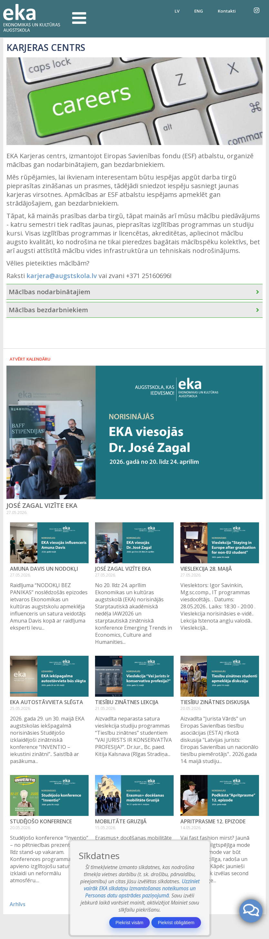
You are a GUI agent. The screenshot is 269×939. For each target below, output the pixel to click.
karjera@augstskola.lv (61, 275)
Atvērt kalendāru (30, 359)
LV (177, 11)
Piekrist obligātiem (176, 922)
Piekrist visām (129, 922)
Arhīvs (17, 904)
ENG (198, 11)
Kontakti (227, 11)
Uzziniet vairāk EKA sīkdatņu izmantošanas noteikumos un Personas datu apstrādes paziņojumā (141, 888)
